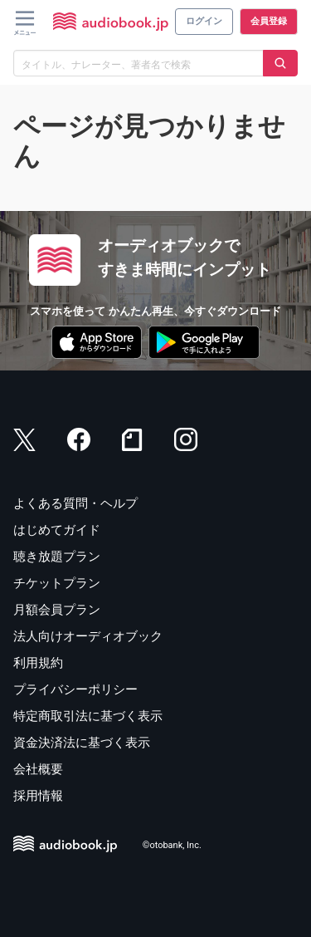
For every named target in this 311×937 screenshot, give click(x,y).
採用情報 (38, 795)
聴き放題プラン (56, 556)
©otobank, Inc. (172, 845)
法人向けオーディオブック (88, 636)
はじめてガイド (56, 529)
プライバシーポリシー (75, 689)
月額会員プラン (56, 609)
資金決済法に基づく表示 (81, 742)
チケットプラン (56, 583)
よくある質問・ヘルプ (75, 503)
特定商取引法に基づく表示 (88, 716)
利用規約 (38, 662)
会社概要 (38, 769)
